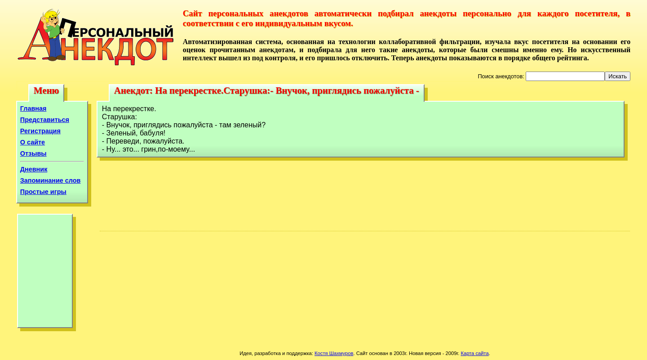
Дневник (34, 169)
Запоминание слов (50, 180)
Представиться (44, 119)
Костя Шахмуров (334, 353)
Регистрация (40, 131)
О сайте (32, 142)
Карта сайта (474, 353)
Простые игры (43, 191)
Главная (33, 108)
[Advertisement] (45, 273)
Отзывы (33, 153)
